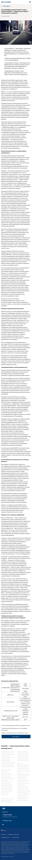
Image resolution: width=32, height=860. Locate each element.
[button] (3, 808)
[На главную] (6, 2)
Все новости (5, 6)
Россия (3, 830)
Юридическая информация (13, 834)
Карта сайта (3, 834)
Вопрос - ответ (7, 820)
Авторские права (15, 837)
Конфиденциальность (5, 837)
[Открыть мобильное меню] (30, 2)
